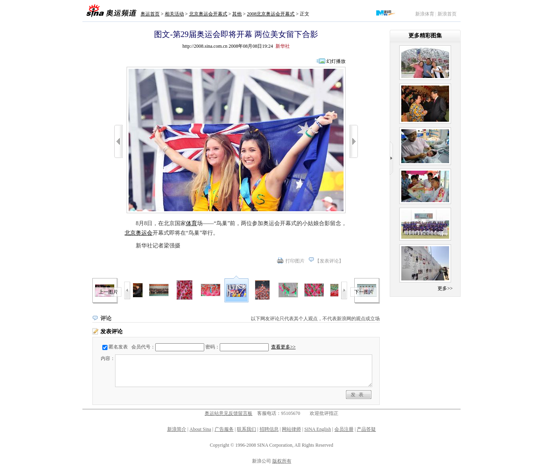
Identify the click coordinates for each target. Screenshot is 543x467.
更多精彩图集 (425, 36)
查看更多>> (283, 347)
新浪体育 (424, 14)
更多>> (445, 288)
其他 (237, 14)
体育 (191, 223)
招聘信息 (269, 429)
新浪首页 (447, 14)
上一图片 (108, 292)
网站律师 (291, 429)
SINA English (317, 429)
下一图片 (363, 292)
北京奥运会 (138, 233)
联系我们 (246, 429)
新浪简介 (176, 429)
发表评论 (329, 261)
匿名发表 (118, 347)
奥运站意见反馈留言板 (228, 413)
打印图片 (295, 261)
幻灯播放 (336, 61)
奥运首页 (150, 14)
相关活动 (174, 14)
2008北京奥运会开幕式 (271, 14)
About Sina (200, 429)
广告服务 (224, 429)
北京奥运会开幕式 (208, 14)
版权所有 (281, 461)
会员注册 (344, 429)
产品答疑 (366, 429)
